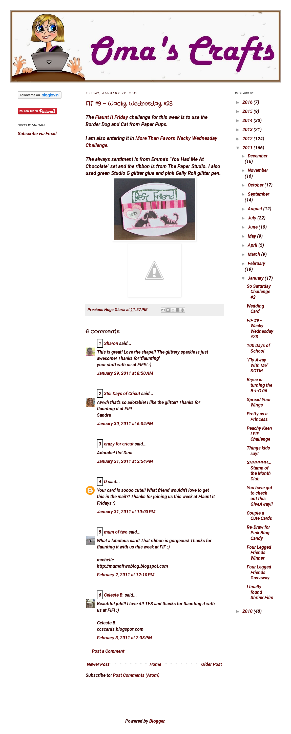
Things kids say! (258, 450)
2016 (248, 102)
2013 (248, 129)
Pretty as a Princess (257, 416)
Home (155, 664)
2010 (248, 611)
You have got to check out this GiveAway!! (260, 496)
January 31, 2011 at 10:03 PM (126, 511)
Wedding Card (255, 308)
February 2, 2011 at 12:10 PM (125, 574)
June (253, 227)
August (255, 208)
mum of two (116, 532)
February (256, 263)
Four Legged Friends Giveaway (259, 572)
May (252, 236)
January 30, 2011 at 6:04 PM (125, 423)
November (258, 170)
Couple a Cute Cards (259, 515)
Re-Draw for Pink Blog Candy (258, 532)
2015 (248, 111)
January (256, 278)
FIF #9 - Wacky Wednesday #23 (129, 104)
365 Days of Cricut (122, 393)
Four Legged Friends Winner (259, 552)
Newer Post (98, 664)
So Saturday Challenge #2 (259, 291)
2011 (248, 147)
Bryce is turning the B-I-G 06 (259, 385)
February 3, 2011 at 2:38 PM (124, 637)
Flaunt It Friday (111, 117)
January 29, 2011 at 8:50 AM (125, 373)
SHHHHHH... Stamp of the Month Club (259, 470)
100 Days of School (258, 348)
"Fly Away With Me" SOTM (257, 365)
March (254, 254)
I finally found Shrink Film (260, 592)
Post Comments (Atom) (136, 675)
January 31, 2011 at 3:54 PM (125, 461)
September (258, 194)
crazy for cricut (119, 443)
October (256, 185)
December (257, 155)
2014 (248, 120)
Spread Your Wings (259, 402)
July (252, 217)
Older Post (211, 664)
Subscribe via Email (37, 133)
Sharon (111, 343)
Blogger (156, 721)
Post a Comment (108, 651)
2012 (248, 138)
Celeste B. (114, 595)
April (253, 245)
